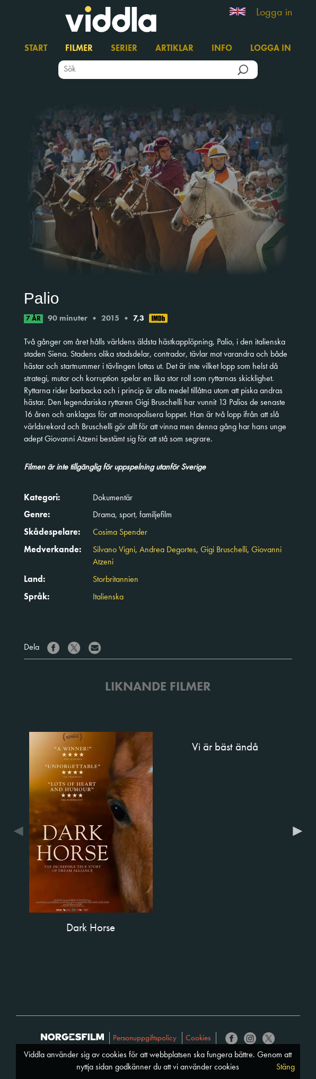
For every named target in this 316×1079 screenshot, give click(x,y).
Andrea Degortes (167, 550)
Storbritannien (115, 580)
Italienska (108, 597)
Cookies (198, 1038)
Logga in (274, 12)
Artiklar (174, 49)
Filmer (79, 49)
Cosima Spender (120, 532)
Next (294, 831)
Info (222, 49)
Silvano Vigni (114, 550)
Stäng (285, 1067)
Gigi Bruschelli (223, 550)
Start (35, 49)
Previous (21, 831)
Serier (124, 49)
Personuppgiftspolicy (145, 1038)
